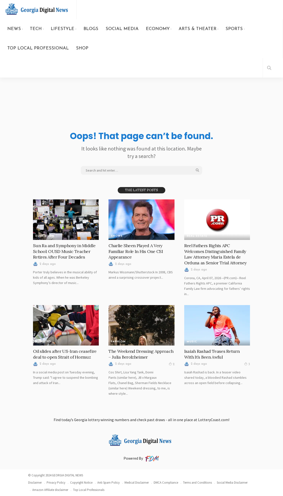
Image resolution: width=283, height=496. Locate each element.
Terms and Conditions (197, 482)
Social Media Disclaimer (232, 482)
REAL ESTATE (197, 236)
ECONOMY (158, 29)
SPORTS (234, 29)
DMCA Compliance (166, 482)
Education (45, 236)
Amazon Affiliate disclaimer (50, 490)
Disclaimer (35, 482)
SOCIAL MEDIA (122, 29)
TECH (36, 29)
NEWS (14, 29)
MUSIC (192, 341)
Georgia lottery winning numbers (101, 419)
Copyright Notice (81, 482)
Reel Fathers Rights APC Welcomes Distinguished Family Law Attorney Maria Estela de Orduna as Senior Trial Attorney (215, 254)
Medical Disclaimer (137, 482)
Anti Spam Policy (108, 482)
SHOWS (117, 236)
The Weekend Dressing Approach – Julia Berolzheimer (140, 354)
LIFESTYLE (62, 29)
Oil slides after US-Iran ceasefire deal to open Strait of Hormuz (65, 354)
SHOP (82, 48)
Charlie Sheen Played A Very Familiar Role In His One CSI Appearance (135, 251)
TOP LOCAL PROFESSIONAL (38, 48)
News (40, 341)
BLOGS (90, 29)
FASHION (118, 341)
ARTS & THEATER (197, 29)
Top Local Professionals (88, 490)
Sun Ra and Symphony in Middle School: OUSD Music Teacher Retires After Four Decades (64, 251)
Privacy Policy (56, 482)
